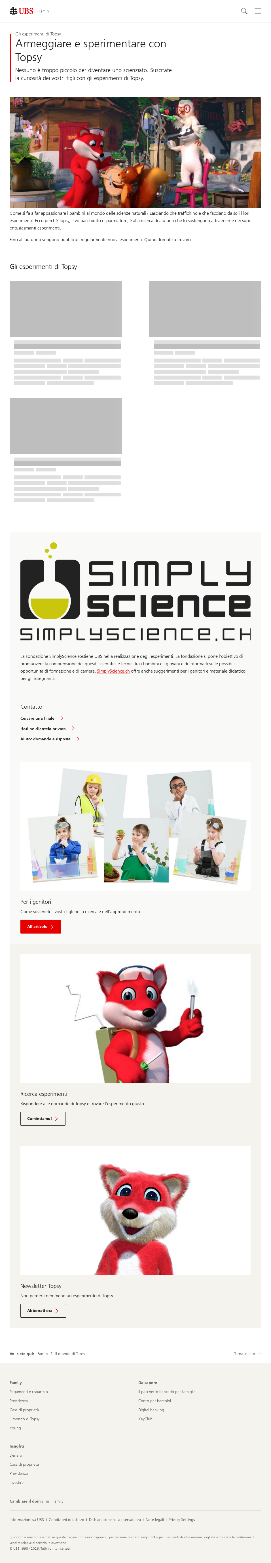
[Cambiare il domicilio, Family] (58, 1501)
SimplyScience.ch (113, 671)
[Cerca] (244, 11)
